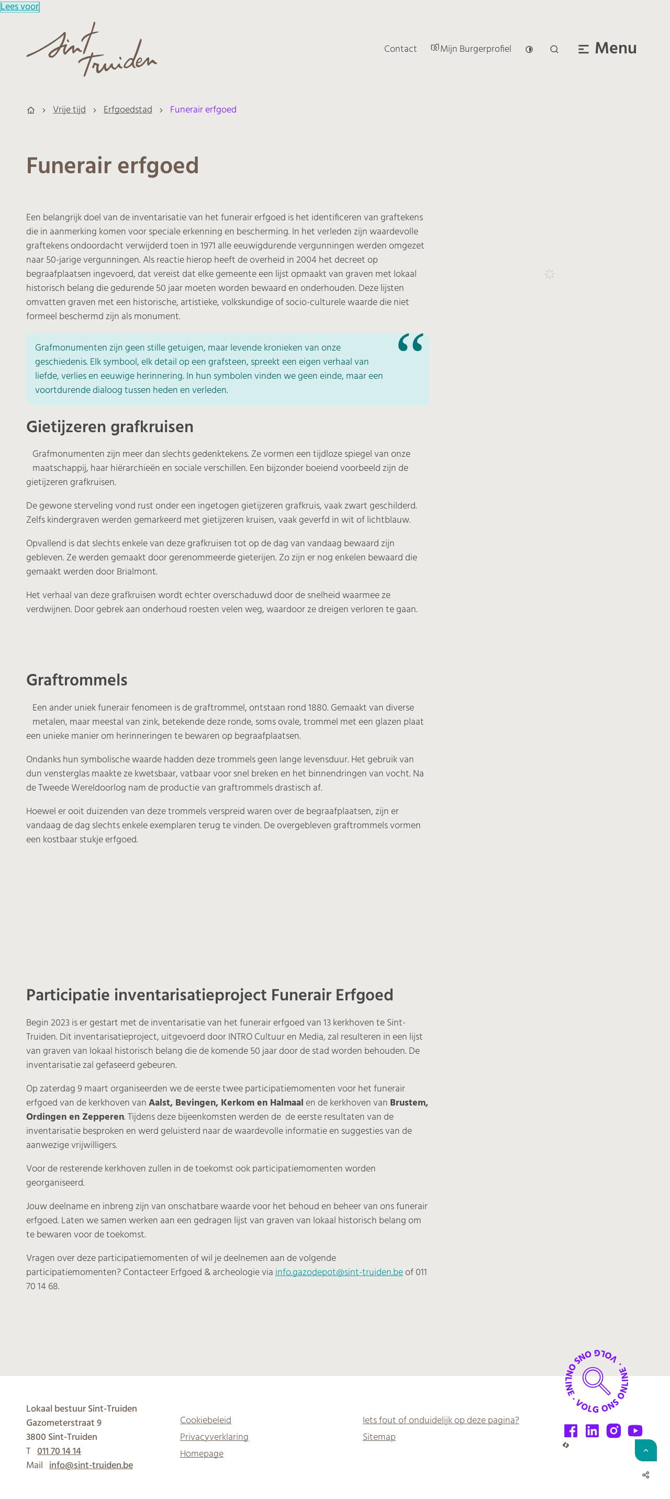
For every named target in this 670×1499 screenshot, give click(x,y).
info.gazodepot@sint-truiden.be (339, 1273)
